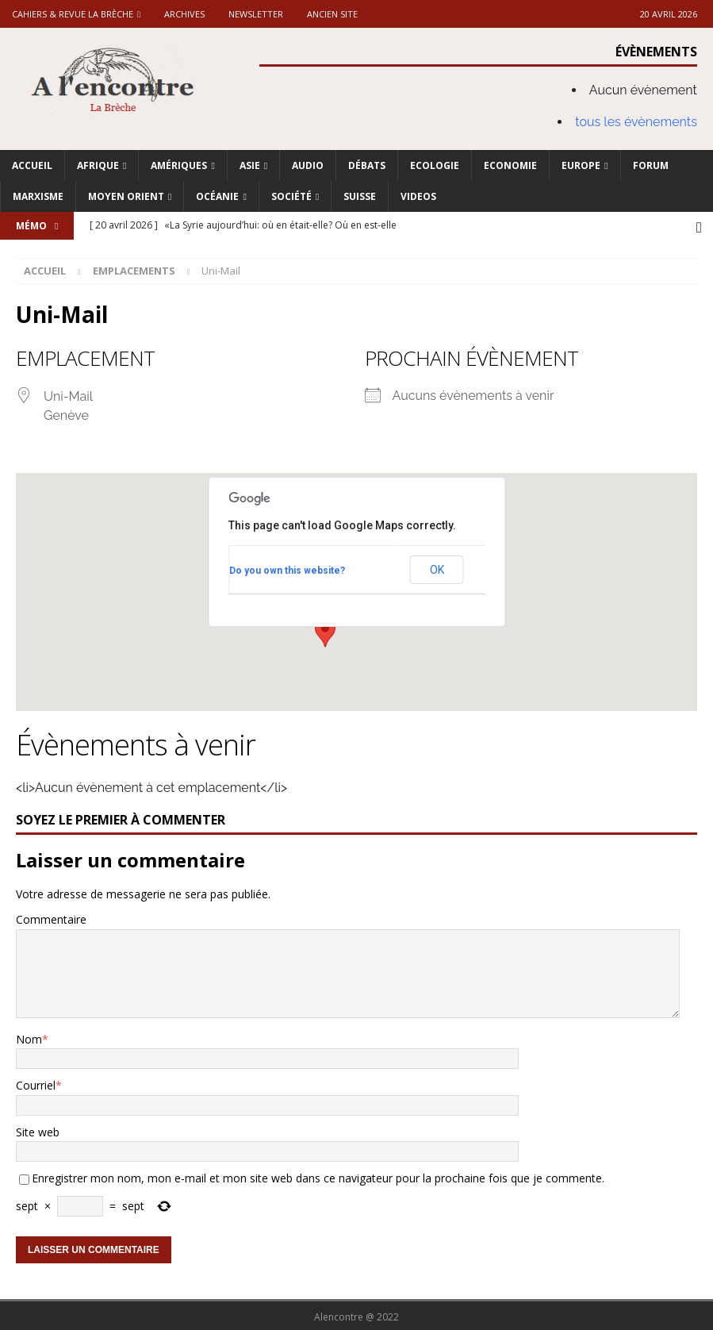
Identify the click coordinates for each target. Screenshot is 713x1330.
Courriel (36, 1082)
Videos (418, 196)
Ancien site (332, 14)
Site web (37, 1129)
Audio (308, 165)
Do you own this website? (287, 568)
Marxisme (38, 196)
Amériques (179, 165)
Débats (366, 165)
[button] (325, 630)
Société (291, 196)
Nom (29, 1036)
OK (437, 567)
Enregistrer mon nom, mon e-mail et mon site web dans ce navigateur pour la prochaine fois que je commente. (318, 1175)
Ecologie (434, 165)
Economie (510, 165)
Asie (250, 165)
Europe (581, 165)
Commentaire (51, 916)
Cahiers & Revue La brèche (72, 14)
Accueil (32, 165)
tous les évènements (636, 121)
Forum (651, 165)
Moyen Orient (126, 196)
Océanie (217, 196)
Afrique (98, 165)
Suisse (359, 196)
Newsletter (255, 14)
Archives (184, 14)
